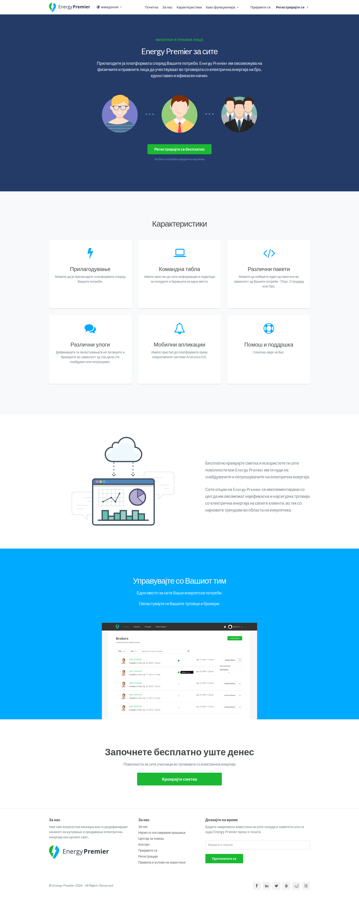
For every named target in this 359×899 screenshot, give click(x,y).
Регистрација (148, 856)
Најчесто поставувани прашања (161, 832)
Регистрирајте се (293, 7)
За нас (167, 7)
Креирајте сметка (179, 779)
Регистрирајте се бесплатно (179, 149)
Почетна (151, 7)
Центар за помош (151, 838)
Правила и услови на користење (162, 862)
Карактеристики (189, 7)
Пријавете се (260, 7)
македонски (109, 7)
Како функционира (223, 7)
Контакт (144, 844)
